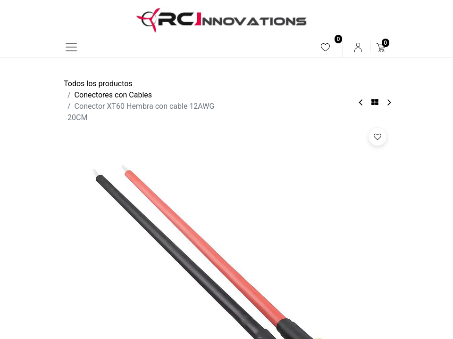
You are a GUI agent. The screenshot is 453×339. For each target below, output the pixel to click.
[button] (377, 136)
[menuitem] (325, 47)
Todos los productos (98, 83)
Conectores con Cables (113, 94)
